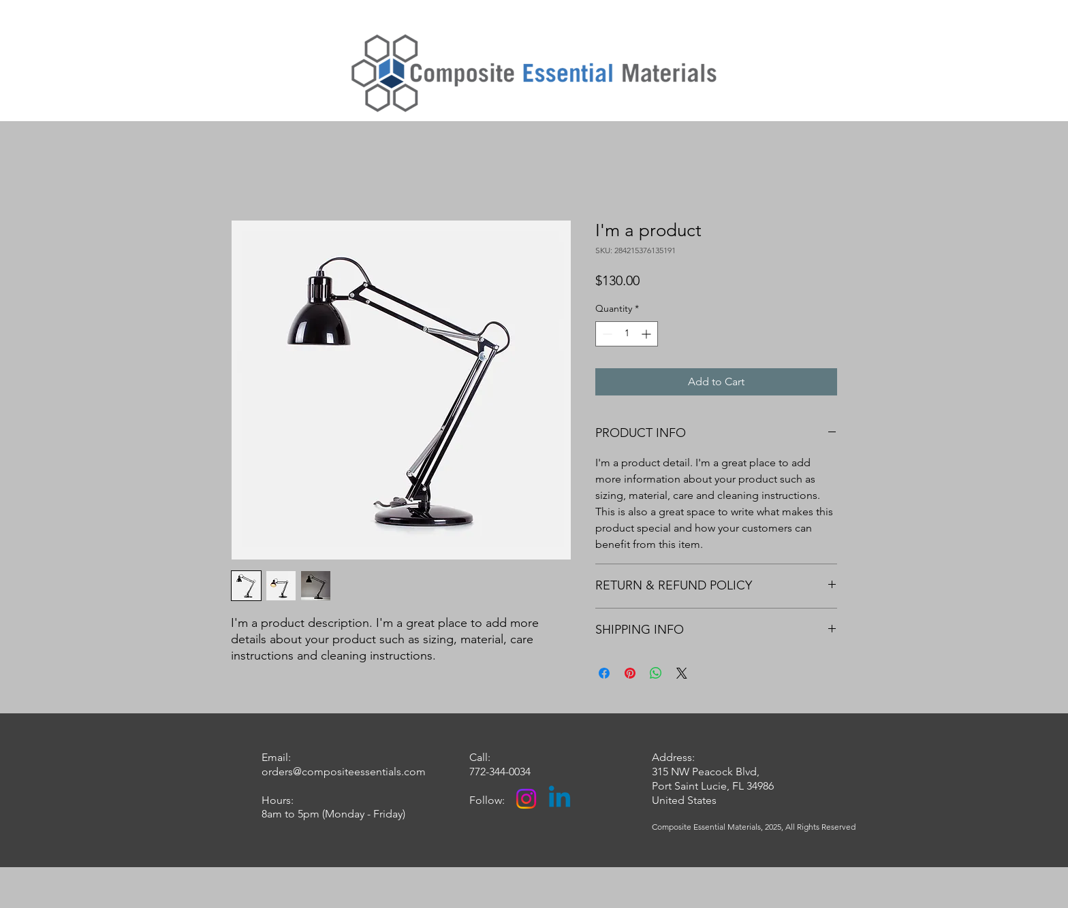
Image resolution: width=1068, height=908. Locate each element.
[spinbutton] (626, 334)
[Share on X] (682, 673)
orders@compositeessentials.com (344, 771)
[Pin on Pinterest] (630, 673)
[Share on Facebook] (604, 673)
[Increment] (647, 334)
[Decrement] (605, 334)
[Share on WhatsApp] (656, 673)
